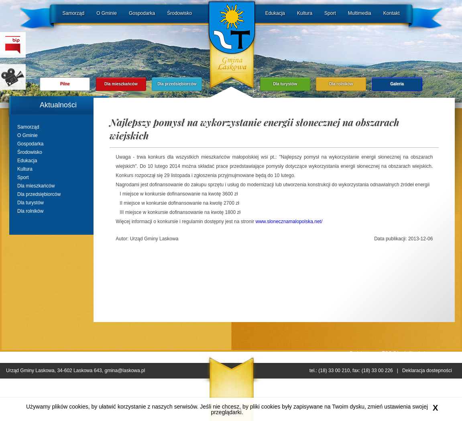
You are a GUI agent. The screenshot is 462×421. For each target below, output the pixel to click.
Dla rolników (341, 84)
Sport (330, 13)
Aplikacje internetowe (426, 353)
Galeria (397, 84)
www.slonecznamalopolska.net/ (288, 221)
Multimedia (359, 13)
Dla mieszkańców (121, 84)
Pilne (65, 84)
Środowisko (179, 13)
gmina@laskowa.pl (124, 370)
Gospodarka (142, 13)
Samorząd (74, 13)
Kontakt (391, 13)
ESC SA (390, 353)
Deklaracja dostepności (427, 370)
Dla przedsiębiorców (176, 84)
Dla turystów (285, 84)
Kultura (304, 13)
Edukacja (275, 13)
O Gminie (106, 13)
